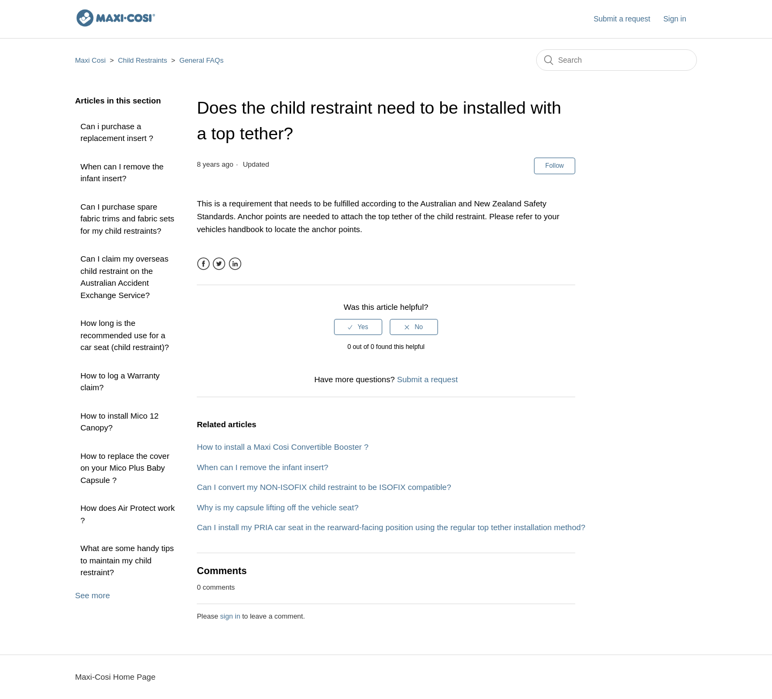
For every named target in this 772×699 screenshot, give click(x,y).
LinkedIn (235, 264)
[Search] (616, 60)
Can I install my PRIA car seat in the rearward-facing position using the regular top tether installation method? (391, 527)
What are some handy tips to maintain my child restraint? (127, 560)
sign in (230, 616)
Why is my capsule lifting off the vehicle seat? (278, 507)
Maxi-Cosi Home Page (115, 676)
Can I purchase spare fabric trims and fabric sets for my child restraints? (127, 218)
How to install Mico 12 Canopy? (119, 422)
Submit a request (621, 18)
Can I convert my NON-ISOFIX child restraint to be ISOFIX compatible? (324, 487)
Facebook (203, 264)
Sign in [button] (674, 18)
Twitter (219, 264)
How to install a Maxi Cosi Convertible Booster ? (282, 446)
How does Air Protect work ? (127, 514)
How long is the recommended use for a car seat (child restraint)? (124, 335)
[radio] (358, 327)
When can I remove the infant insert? (122, 172)
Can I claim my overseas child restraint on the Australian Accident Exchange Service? (124, 277)
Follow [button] (554, 165)
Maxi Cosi (90, 60)
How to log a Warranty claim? (120, 381)
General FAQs (202, 60)
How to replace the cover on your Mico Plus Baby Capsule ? (124, 468)
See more (92, 595)
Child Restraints (142, 60)
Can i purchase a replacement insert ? (116, 132)
